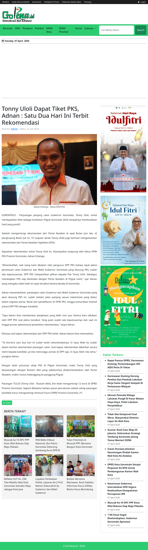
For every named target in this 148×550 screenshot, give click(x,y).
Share (7, 402)
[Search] (116, 30)
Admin (14, 128)
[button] (90, 28)
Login (142, 2)
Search (140, 30)
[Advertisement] (74, 71)
